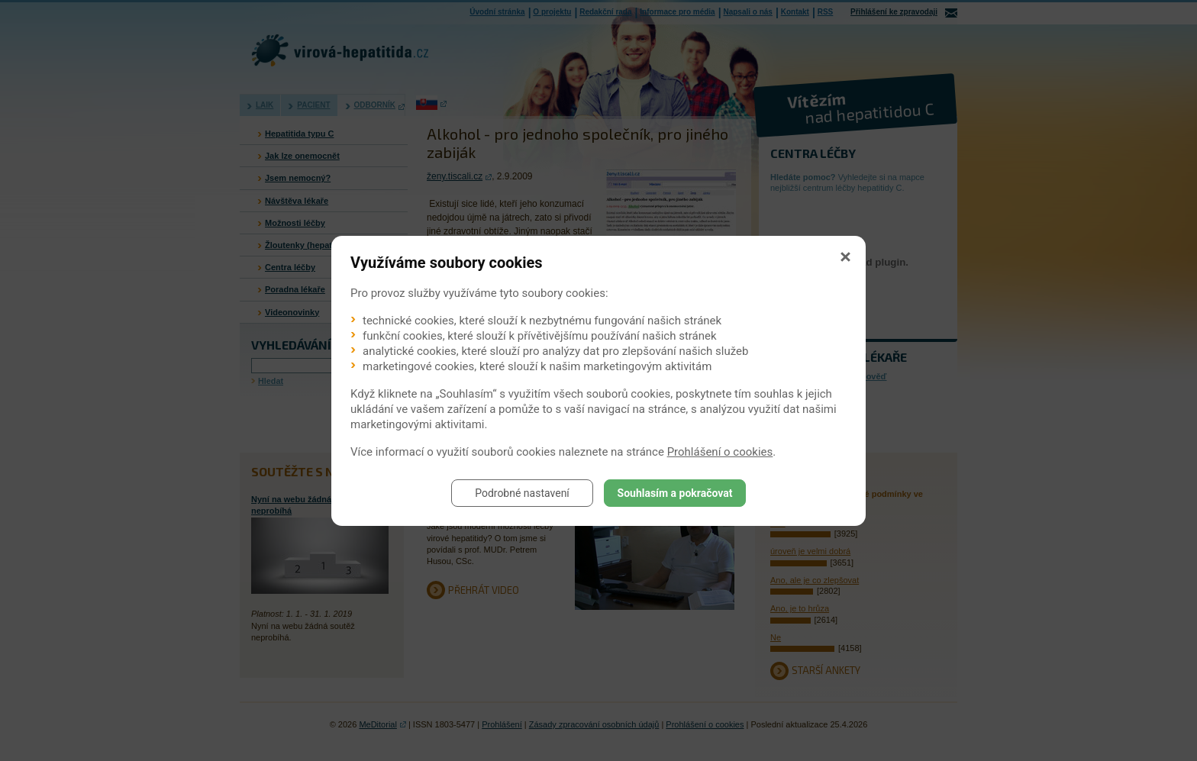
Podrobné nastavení (522, 493)
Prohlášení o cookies (720, 452)
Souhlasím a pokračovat (675, 493)
